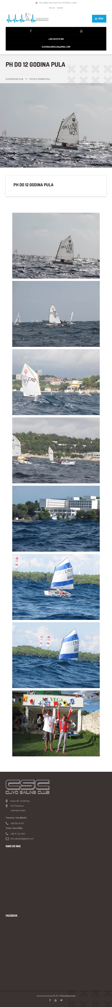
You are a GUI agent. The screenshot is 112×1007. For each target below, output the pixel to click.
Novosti (52, 8)
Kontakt (60, 8)
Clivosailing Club (67, 996)
